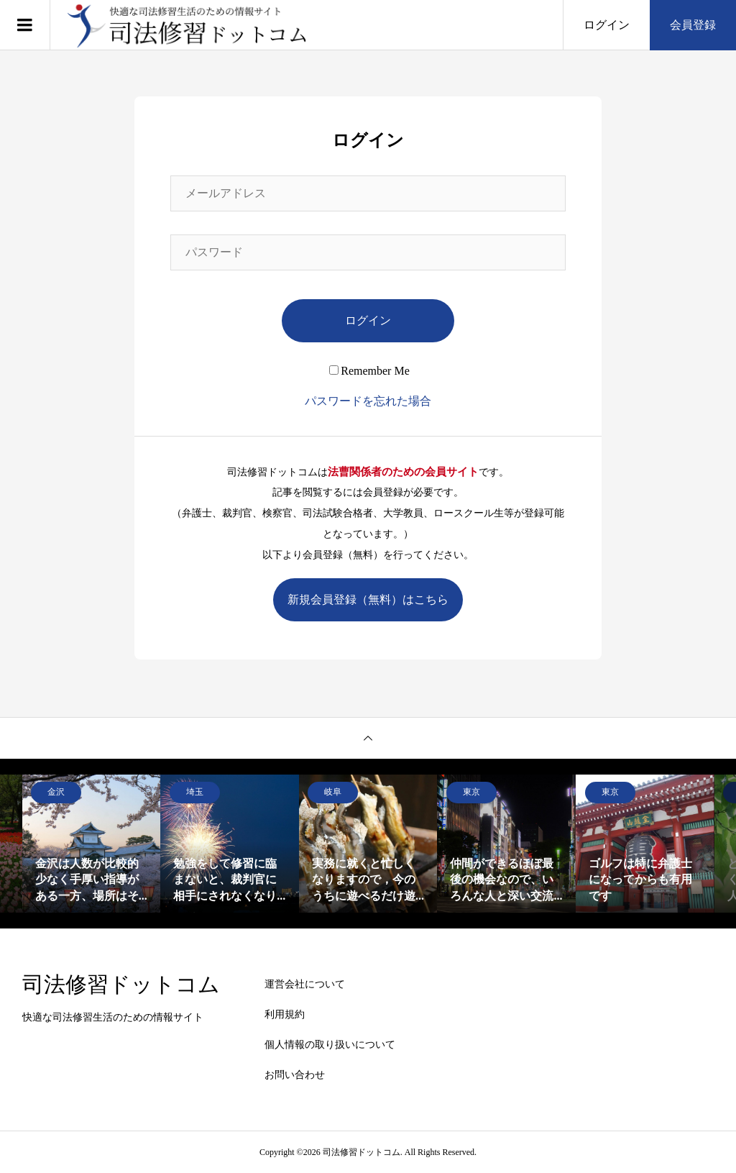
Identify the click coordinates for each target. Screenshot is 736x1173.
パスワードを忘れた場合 (368, 401)
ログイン (607, 25)
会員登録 (693, 25)
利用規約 (284, 1014)
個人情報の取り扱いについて (329, 1044)
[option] (91, 844)
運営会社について (304, 984)
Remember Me (369, 371)
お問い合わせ (294, 1074)
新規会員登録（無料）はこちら (368, 599)
